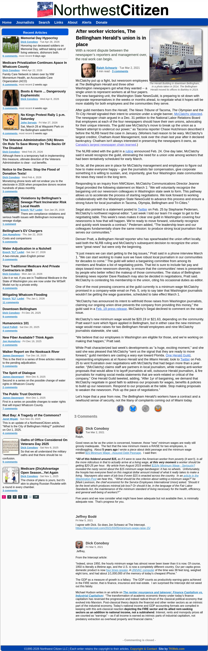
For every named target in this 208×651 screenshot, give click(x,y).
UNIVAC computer (143, 570)
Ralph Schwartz (107, 67)
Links (58, 22)
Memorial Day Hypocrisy (39, 38)
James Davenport (13, 355)
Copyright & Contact (143, 648)
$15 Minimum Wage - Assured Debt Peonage (113, 452)
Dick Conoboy (29, 41)
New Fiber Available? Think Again (28, 337)
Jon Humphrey (11, 234)
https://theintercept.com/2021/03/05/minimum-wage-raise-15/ (113, 528)
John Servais (29, 122)
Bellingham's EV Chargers (22, 231)
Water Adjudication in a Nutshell (27, 248)
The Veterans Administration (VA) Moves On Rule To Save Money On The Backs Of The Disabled (34, 144)
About (72, 22)
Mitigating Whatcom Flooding (25, 294)
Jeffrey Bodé (86, 516)
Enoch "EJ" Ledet (31, 209)
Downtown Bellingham (20, 309)
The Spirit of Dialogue (19, 373)
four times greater (117, 570)
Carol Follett (10, 327)
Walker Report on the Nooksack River (31, 351)
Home (7, 22)
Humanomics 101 (16, 323)
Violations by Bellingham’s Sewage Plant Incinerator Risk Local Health (43, 202)
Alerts (86, 22)
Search (44, 22)
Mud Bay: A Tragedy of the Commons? (32, 415)
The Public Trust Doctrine (22, 394)
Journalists (25, 22)
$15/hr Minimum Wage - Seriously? (173, 465)
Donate (101, 22)
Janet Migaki (10, 419)
